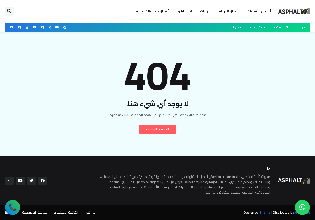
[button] (9, 11)
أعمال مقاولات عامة (152, 11)
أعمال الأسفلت (259, 11)
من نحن (300, 27)
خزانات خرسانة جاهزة (193, 11)
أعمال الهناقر (228, 11)
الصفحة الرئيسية (157, 129)
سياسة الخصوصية (256, 27)
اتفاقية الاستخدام (281, 27)
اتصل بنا (237, 27)
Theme (265, 212)
